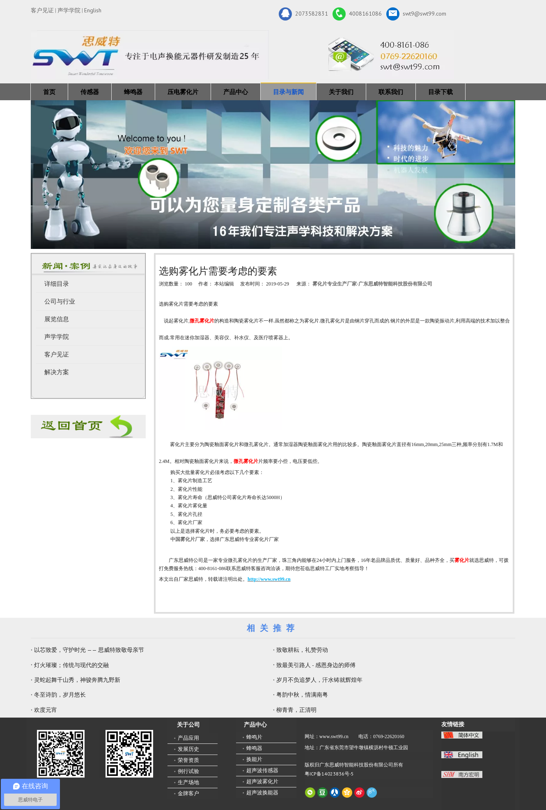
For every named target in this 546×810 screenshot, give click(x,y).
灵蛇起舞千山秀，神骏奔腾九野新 (77, 679)
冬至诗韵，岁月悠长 (60, 694)
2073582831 (303, 14)
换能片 (254, 759)
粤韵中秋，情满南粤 (302, 694)
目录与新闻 (288, 92)
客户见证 (42, 10)
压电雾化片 (182, 92)
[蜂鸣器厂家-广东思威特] (88, 426)
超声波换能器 (262, 792)
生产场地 (188, 782)
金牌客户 (188, 793)
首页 (49, 92)
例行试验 (188, 771)
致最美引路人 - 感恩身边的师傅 (316, 665)
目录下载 (440, 92)
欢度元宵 (45, 709)
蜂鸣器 (133, 92)
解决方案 (56, 372)
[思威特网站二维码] (129, 754)
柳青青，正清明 (296, 709)
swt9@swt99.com (416, 14)
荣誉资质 (188, 760)
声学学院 (68, 10)
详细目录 (56, 284)
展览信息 (56, 319)
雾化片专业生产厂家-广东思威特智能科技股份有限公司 (372, 284)
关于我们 (341, 92)
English (92, 10)
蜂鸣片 (254, 737)
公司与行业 (59, 301)
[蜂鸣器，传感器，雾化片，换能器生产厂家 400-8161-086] (273, 174)
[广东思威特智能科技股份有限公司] (387, 54)
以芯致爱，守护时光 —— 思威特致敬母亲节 (89, 650)
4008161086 (357, 14)
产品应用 (188, 738)
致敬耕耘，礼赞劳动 (302, 650)
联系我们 (391, 92)
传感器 (89, 92)
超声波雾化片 (262, 781)
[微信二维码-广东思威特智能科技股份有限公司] (61, 754)
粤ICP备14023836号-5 (329, 774)
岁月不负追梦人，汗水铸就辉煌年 (319, 679)
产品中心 (235, 92)
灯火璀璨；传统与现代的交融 (71, 665)
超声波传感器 (262, 770)
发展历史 (188, 749)
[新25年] (150, 54)
